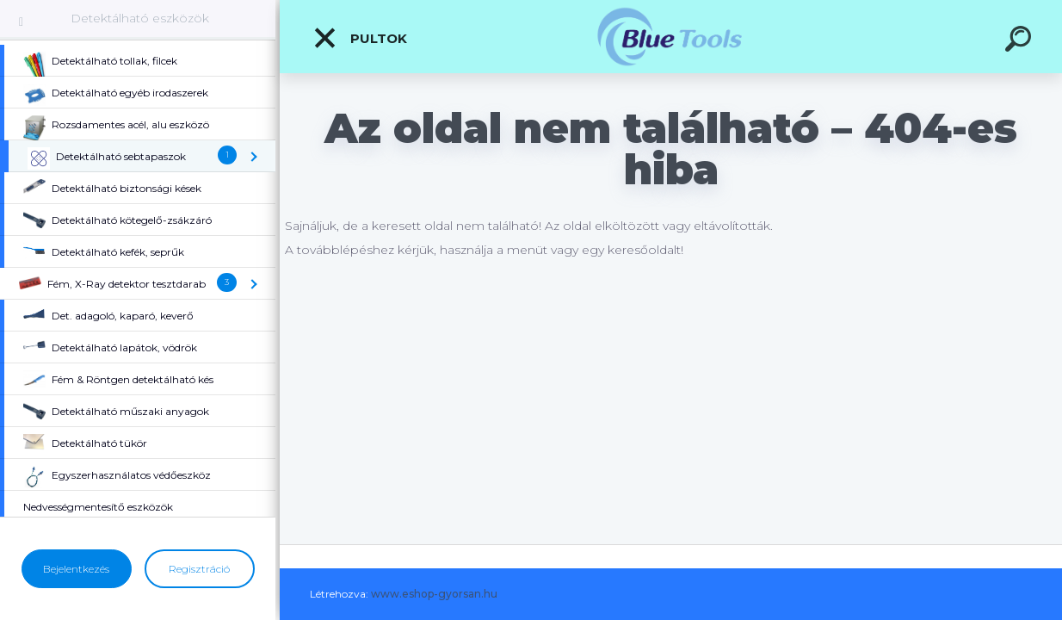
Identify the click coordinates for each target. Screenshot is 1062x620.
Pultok (359, 38)
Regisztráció (199, 568)
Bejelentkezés (76, 568)
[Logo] (670, 36)
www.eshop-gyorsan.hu (434, 593)
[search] (1020, 41)
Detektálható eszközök (140, 18)
